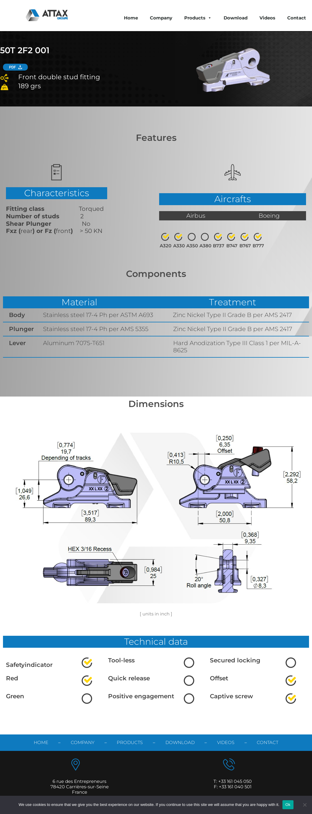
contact (267, 742)
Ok (288, 804)
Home (131, 18)
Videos (267, 18)
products (130, 742)
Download (236, 18)
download (180, 742)
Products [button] (198, 18)
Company (161, 18)
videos (225, 742)
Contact (296, 18)
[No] (305, 805)
